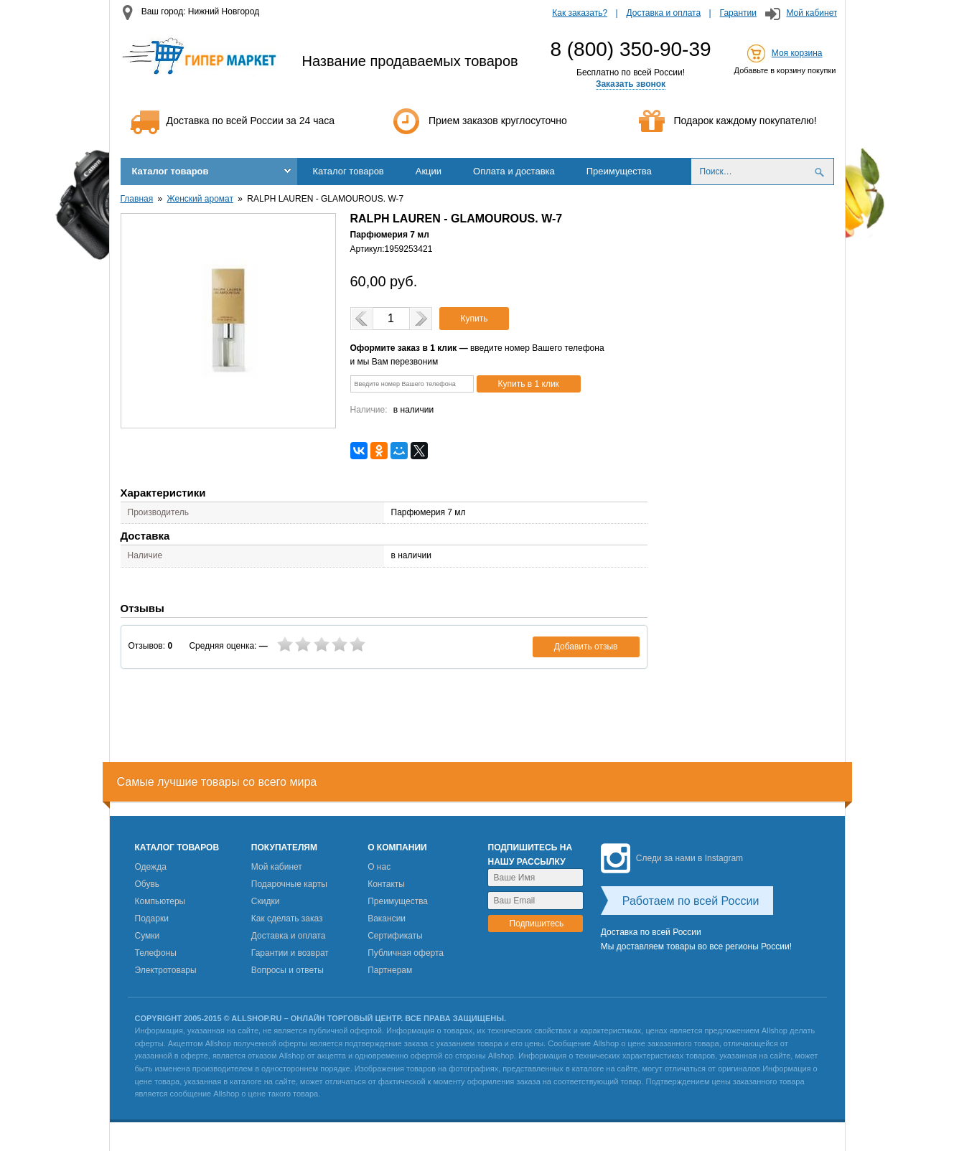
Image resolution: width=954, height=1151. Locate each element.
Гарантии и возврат (290, 953)
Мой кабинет (811, 13)
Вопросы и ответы (287, 970)
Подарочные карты (289, 884)
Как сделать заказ (287, 918)
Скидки (265, 901)
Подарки (152, 918)
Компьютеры (160, 901)
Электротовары (166, 970)
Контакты (386, 884)
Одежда (151, 867)
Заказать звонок (630, 84)
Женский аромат (200, 199)
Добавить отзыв (586, 647)
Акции (428, 171)
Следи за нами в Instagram (672, 858)
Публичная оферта (406, 953)
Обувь (147, 884)
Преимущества (619, 171)
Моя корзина (797, 53)
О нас (379, 867)
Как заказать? (579, 13)
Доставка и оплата (664, 13)
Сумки (147, 936)
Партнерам (390, 970)
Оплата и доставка (514, 171)
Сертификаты (395, 936)
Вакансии (387, 918)
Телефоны (156, 953)
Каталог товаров (170, 171)
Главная (137, 199)
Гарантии (738, 13)
